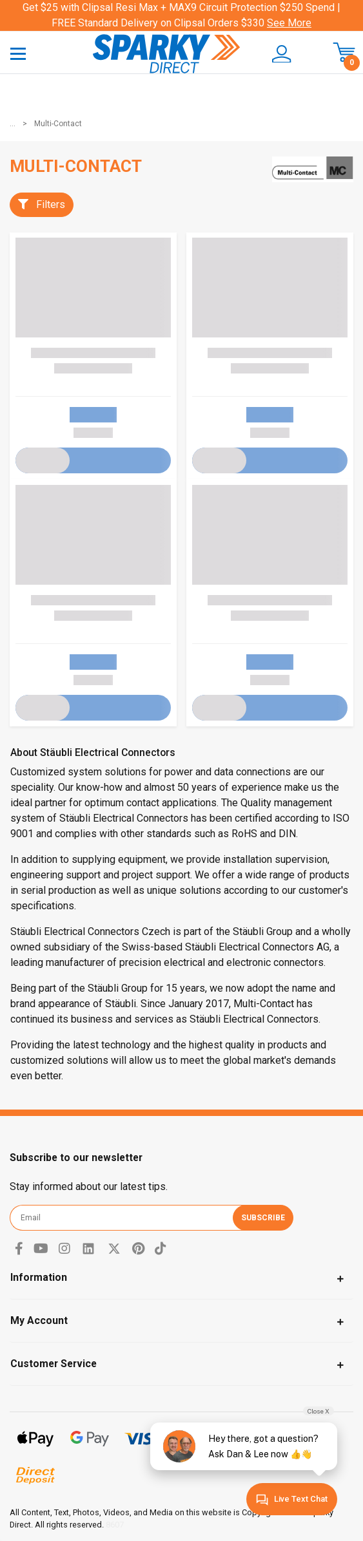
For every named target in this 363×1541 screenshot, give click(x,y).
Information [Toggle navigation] (38, 1277)
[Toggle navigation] (18, 53)
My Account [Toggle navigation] (39, 1320)
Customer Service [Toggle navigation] (53, 1363)
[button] (282, 54)
